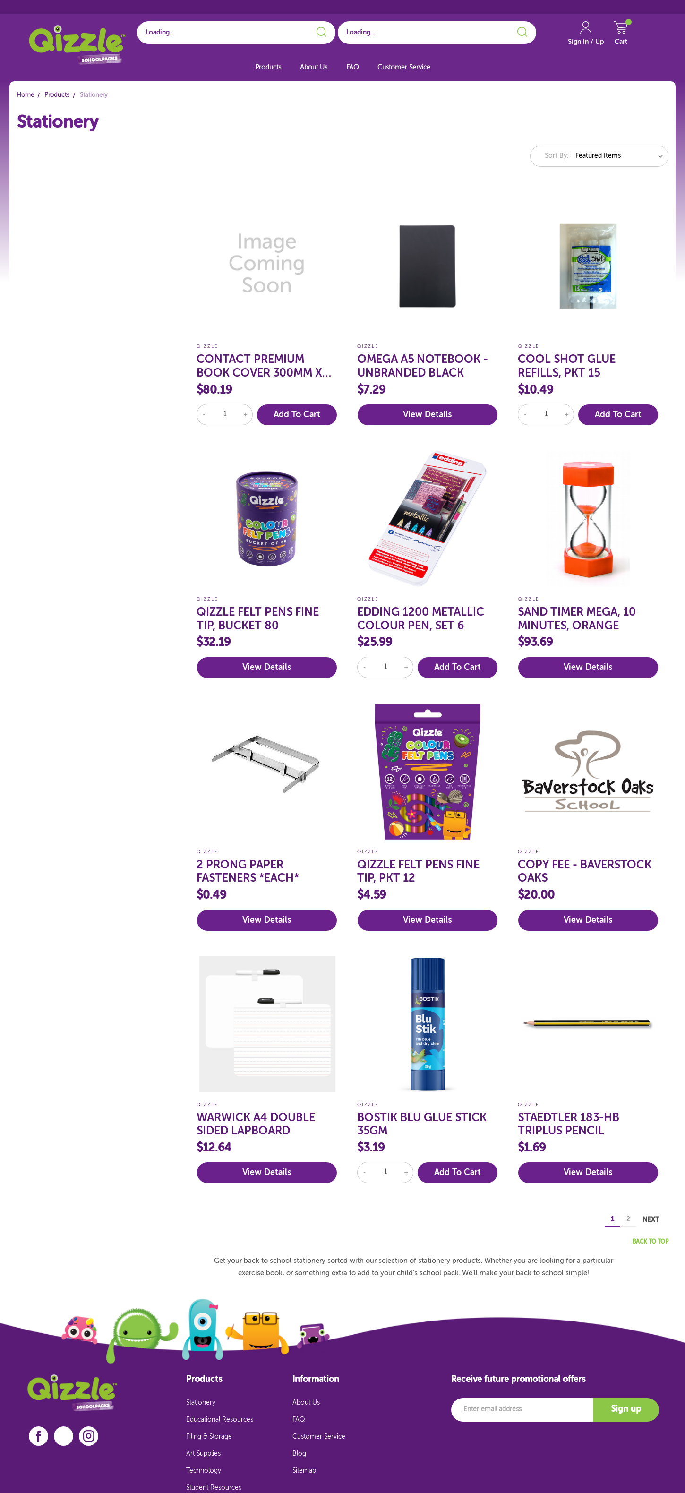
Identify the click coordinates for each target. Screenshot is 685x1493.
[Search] (320, 30)
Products (268, 67)
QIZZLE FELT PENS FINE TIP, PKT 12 (418, 871)
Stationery (200, 1402)
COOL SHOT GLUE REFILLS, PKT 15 (567, 366)
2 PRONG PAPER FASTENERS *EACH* (248, 871)
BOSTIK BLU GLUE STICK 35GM (422, 1124)
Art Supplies (203, 1453)
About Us (313, 67)
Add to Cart (297, 415)
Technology (203, 1470)
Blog (299, 1453)
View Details (427, 415)
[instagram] (88, 1436)
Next (655, 1219)
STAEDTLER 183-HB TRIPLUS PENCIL (568, 1124)
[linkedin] (63, 1435)
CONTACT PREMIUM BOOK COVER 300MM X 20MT (259, 367)
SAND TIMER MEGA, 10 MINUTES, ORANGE (577, 619)
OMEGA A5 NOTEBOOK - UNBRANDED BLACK (422, 366)
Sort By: (556, 156)
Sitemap (304, 1470)
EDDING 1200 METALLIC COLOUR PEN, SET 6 (420, 619)
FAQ (352, 67)
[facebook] (38, 1436)
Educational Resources (219, 1419)
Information (315, 1379)
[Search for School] (236, 32)
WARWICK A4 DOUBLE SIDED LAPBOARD (256, 1124)
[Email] (522, 1410)
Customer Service (403, 67)
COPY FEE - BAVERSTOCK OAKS (584, 871)
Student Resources (213, 1487)
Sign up (626, 1409)
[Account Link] (586, 37)
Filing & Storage (209, 1436)
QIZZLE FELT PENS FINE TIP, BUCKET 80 (258, 619)
